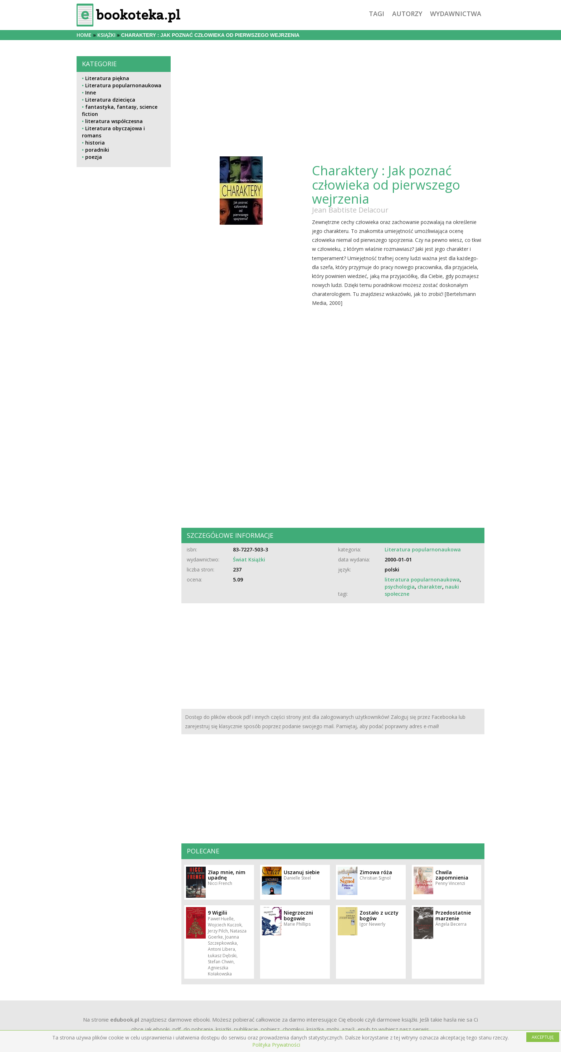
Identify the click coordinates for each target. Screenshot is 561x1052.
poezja (93, 157)
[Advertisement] (124, 329)
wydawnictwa (455, 13)
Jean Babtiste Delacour (350, 210)
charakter (430, 586)
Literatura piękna (107, 78)
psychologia (400, 586)
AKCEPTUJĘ (543, 1037)
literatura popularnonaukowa (422, 579)
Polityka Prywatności (276, 1044)
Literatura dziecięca (110, 99)
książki (106, 34)
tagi (376, 13)
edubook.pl (124, 1019)
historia (95, 142)
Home (84, 34)
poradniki (97, 149)
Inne (90, 92)
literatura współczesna (114, 121)
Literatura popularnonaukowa (123, 85)
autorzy (407, 13)
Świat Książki (249, 559)
